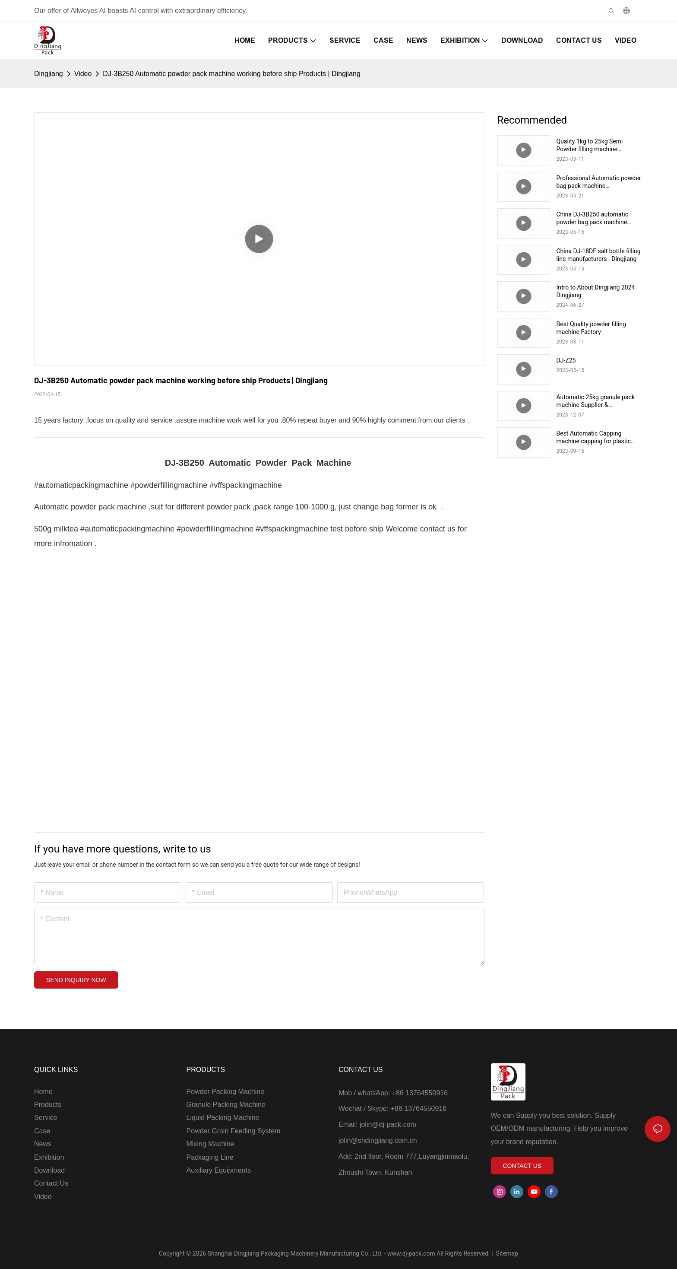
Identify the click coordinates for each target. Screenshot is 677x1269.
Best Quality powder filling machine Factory (591, 328)
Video (83, 73)
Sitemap (506, 1253)
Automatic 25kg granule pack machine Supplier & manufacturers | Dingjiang (596, 401)
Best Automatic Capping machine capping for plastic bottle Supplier (594, 437)
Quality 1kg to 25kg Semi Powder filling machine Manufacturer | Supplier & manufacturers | (590, 145)
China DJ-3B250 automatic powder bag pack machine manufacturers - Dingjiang (592, 218)
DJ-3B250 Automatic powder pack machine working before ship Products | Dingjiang (231, 73)
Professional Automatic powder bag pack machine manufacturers (599, 182)
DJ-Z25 (566, 360)
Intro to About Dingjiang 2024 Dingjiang (596, 291)
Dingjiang (48, 73)
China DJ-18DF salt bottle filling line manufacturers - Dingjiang (599, 255)
